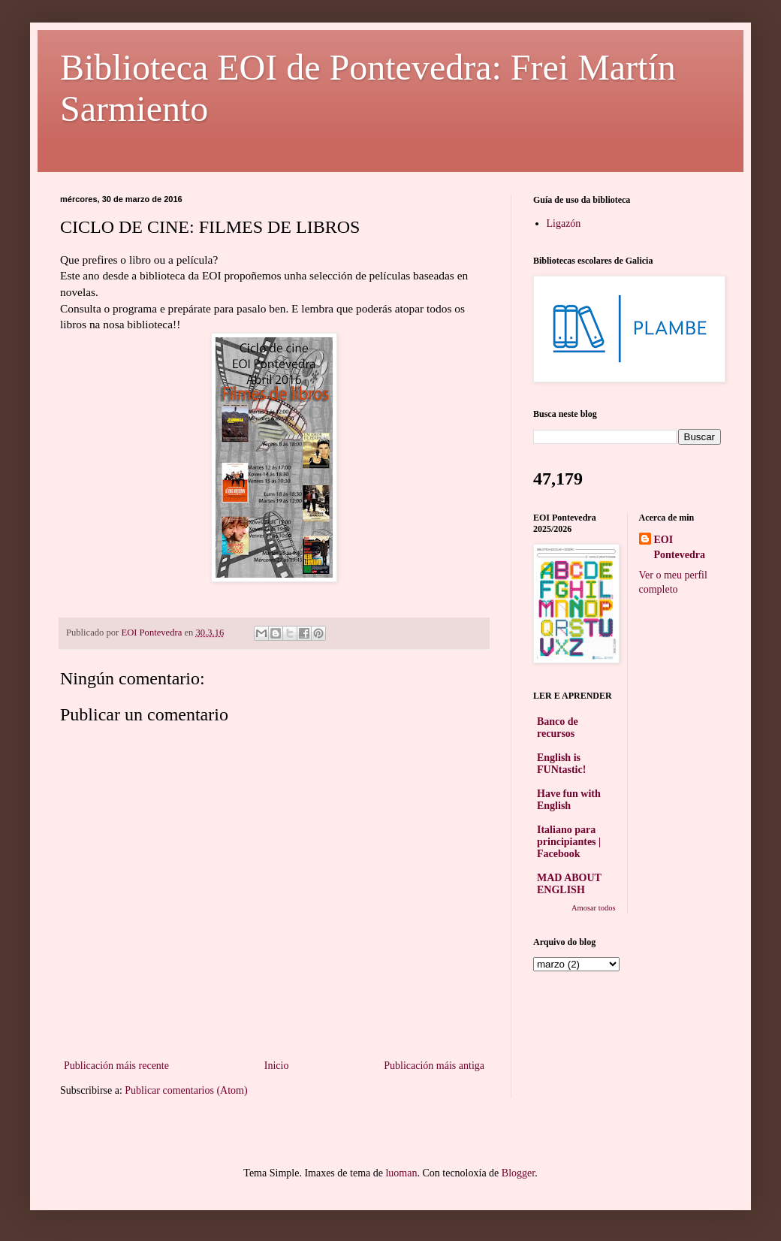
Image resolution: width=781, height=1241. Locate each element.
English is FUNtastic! (561, 763)
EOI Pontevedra (679, 547)
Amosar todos (593, 908)
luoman (401, 1173)
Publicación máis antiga (434, 1065)
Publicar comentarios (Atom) (186, 1090)
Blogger (518, 1173)
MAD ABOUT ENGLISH (569, 883)
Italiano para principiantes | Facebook (569, 841)
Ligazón (564, 223)
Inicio (276, 1065)
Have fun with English (569, 799)
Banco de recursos (557, 727)
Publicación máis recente (116, 1065)
